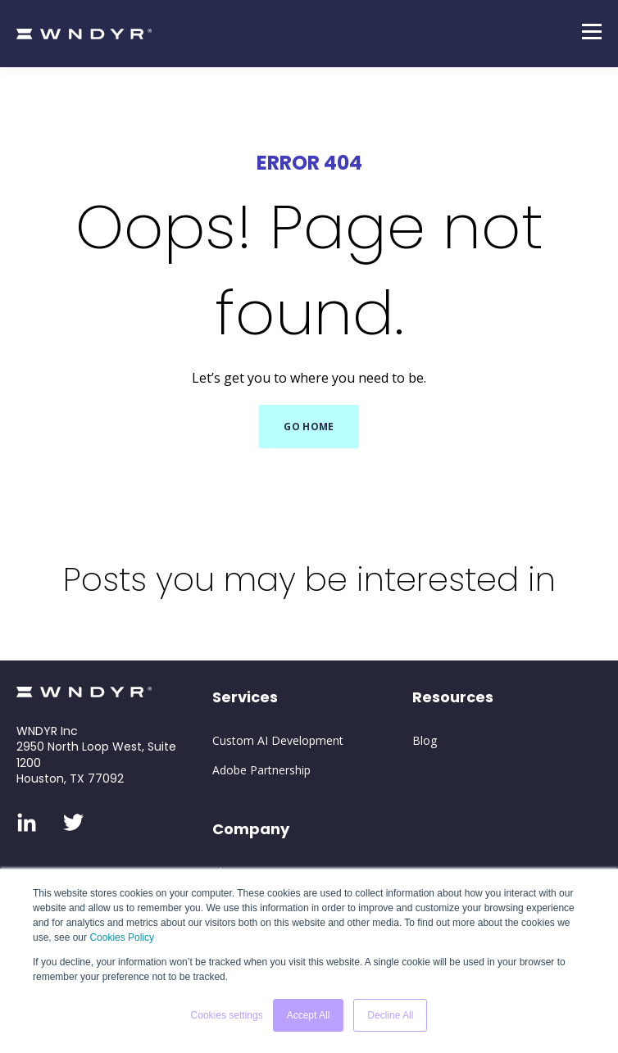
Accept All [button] (308, 1015)
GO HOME (309, 426)
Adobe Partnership (261, 770)
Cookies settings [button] (227, 1015)
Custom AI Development (277, 740)
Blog (424, 740)
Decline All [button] (390, 1015)
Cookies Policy (121, 937)
